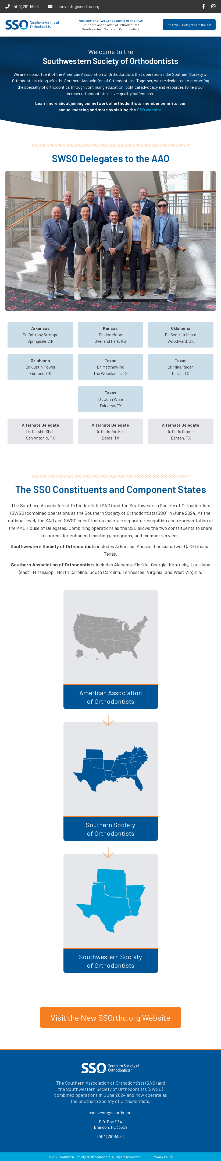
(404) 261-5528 (26, 6)
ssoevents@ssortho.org (77, 6)
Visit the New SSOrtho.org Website (110, 1017)
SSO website (149, 109)
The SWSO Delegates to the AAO (189, 25)
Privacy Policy (163, 1157)
